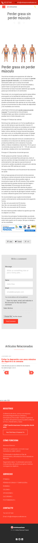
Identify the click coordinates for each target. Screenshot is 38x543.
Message (8, 267)
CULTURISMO (7, 496)
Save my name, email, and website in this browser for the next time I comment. (19, 303)
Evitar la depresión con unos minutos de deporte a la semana (19, 360)
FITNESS (6, 479)
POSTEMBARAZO (9, 500)
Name (7, 280)
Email (7, 288)
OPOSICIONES (8, 493)
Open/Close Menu (4, 7)
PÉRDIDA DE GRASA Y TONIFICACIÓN (15, 482)
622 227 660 (7, 2)
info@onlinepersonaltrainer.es (25, 2)
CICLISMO (6, 489)
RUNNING (6, 486)
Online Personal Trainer (22, 530)
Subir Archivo (18, 310)
